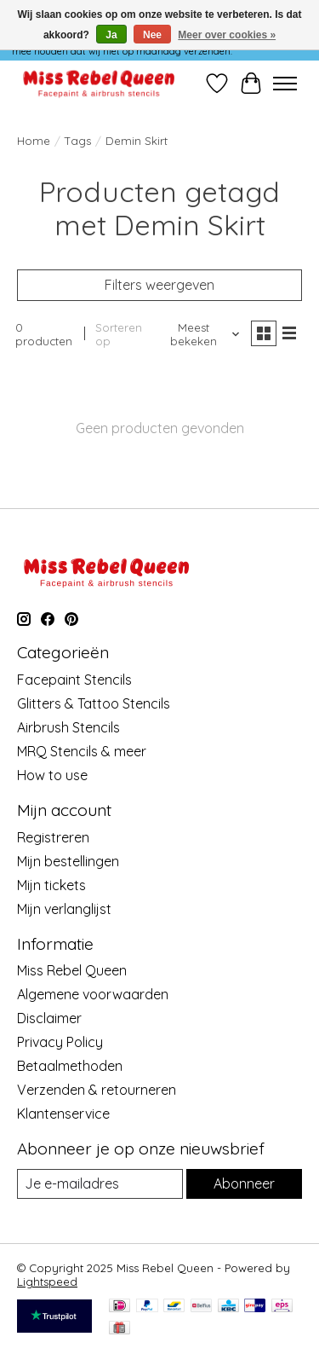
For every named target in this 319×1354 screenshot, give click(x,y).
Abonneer (244, 1183)
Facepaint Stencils (74, 679)
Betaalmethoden (69, 1065)
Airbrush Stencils (68, 727)
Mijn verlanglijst (64, 908)
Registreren (53, 837)
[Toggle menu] (285, 84)
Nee (152, 35)
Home (33, 141)
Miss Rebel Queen (72, 970)
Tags (78, 141)
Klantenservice (63, 1113)
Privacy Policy (60, 1041)
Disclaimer (49, 1018)
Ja (111, 35)
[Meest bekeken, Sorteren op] (200, 334)
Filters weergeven (159, 284)
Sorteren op (118, 334)
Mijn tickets (51, 885)
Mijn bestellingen (68, 861)
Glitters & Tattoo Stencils (93, 703)
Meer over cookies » (227, 35)
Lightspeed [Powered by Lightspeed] (47, 1281)
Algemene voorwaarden (92, 994)
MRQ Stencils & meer (81, 751)
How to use (52, 775)
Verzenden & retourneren (96, 1089)
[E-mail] (100, 1184)
